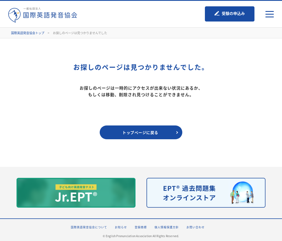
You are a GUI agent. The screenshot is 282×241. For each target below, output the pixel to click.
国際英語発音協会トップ (27, 33)
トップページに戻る (140, 132)
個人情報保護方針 (166, 227)
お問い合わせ (195, 227)
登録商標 (141, 227)
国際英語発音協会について (89, 227)
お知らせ (121, 227)
